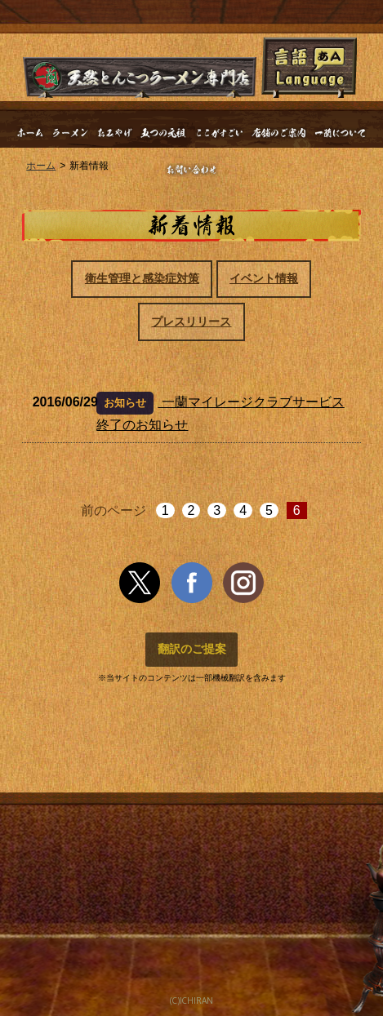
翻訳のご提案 (192, 648)
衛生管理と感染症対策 (142, 278)
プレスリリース (191, 321)
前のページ (113, 510)
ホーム (41, 165)
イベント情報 (263, 278)
